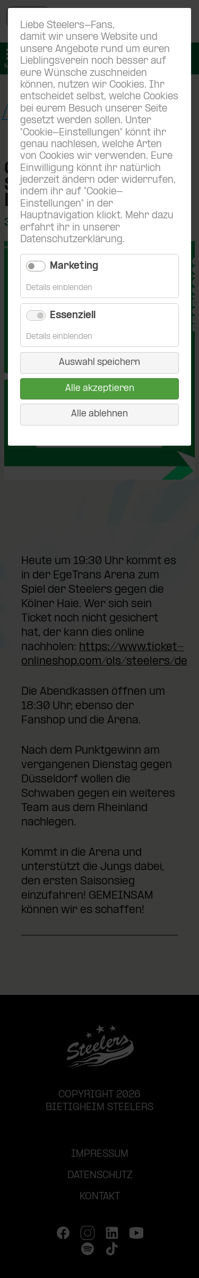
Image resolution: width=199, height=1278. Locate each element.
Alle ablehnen (99, 414)
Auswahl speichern (99, 362)
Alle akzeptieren (99, 389)
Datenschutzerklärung (71, 240)
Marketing (74, 266)
